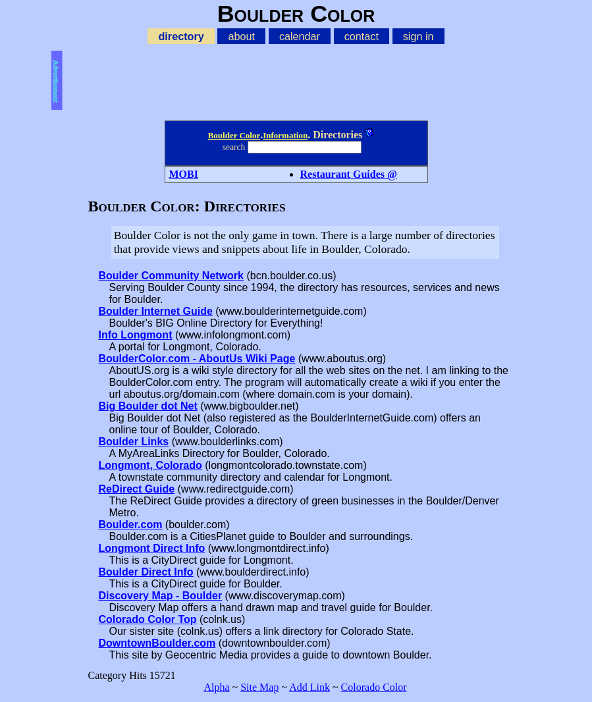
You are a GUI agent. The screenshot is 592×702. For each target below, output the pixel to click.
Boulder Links (134, 441)
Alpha (216, 687)
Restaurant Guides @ (348, 174)
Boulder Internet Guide (156, 311)
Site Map (259, 687)
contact (361, 36)
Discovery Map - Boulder (161, 595)
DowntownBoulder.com (157, 643)
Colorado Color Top (148, 619)
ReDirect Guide (137, 489)
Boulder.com (131, 524)
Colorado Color (374, 687)
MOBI (183, 174)
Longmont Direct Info (152, 548)
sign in (418, 36)
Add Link (309, 687)
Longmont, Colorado (150, 465)
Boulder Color (234, 135)
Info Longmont (136, 334)
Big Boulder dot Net (148, 406)
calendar (299, 36)
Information (285, 135)
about (242, 36)
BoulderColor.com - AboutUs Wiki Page (197, 358)
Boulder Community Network (171, 275)
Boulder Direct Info (146, 572)
